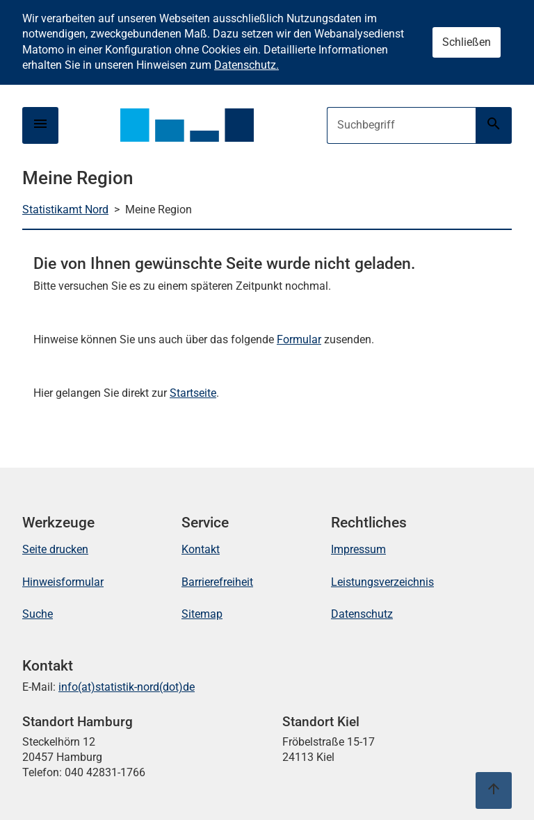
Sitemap (201, 614)
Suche (37, 614)
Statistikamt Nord (65, 209)
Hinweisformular (63, 582)
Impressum (358, 549)
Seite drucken (55, 549)
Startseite (193, 393)
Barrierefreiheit (217, 582)
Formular (299, 339)
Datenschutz (362, 614)
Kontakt (200, 549)
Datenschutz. (246, 65)
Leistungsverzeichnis (382, 582)
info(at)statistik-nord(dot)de (126, 687)
